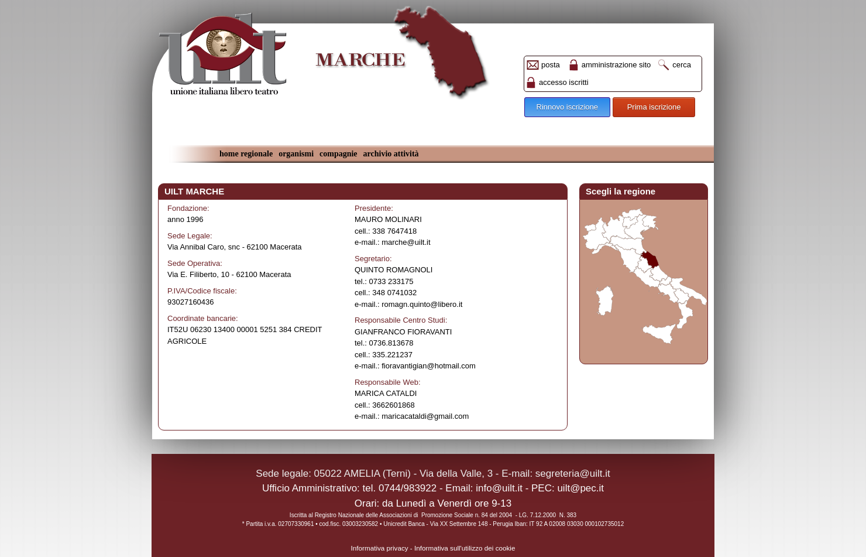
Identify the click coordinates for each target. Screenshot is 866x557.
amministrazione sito (616, 64)
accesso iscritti (564, 82)
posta (550, 64)
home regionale (246, 153)
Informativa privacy (379, 548)
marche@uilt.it (406, 242)
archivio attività (391, 153)
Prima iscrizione (654, 106)
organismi (296, 153)
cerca (681, 64)
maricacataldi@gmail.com (425, 416)
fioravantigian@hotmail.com (429, 365)
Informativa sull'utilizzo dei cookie (464, 548)
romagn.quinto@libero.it (422, 304)
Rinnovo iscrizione (568, 106)
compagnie (338, 153)
